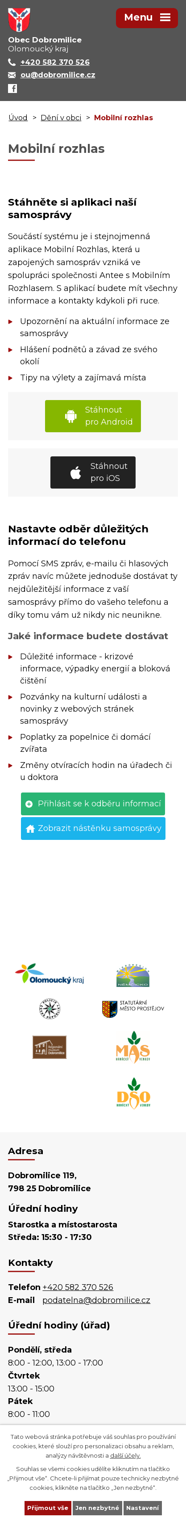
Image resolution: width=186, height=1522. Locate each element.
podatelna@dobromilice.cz (96, 1300)
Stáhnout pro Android (109, 416)
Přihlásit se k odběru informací (99, 804)
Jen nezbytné (97, 1507)
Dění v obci (61, 117)
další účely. (125, 1455)
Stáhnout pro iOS (109, 472)
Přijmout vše (47, 1507)
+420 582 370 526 (77, 1287)
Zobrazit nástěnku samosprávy (99, 828)
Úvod (18, 117)
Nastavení (142, 1507)
